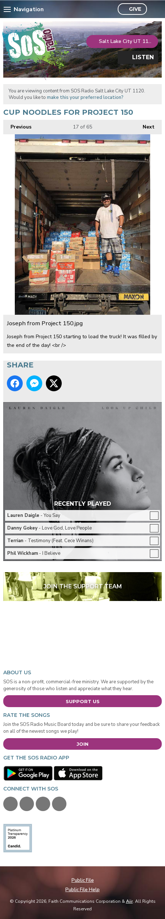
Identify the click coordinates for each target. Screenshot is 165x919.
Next (145, 125)
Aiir (129, 901)
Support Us (83, 701)
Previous (17, 125)
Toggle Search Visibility (154, 9)
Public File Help (82, 890)
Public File (82, 880)
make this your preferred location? (85, 97)
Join (82, 744)
